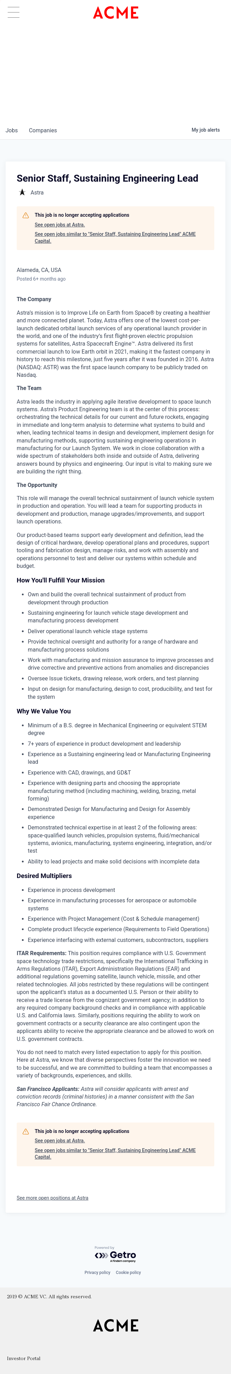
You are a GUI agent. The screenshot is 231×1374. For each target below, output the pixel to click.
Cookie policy (128, 1272)
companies (43, 130)
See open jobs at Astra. (60, 224)
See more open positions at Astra (52, 1198)
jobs (12, 130)
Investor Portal (23, 1358)
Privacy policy (97, 1272)
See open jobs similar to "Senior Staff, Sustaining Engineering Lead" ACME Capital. (115, 237)
